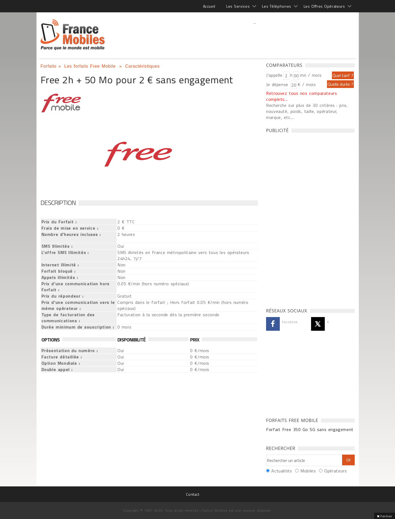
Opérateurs (335, 470)
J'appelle (274, 75)
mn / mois (310, 75)
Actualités (281, 470)
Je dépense (278, 84)
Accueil (209, 6)
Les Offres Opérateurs (324, 6)
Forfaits (49, 66)
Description (58, 202)
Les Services (238, 6)
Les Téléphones (276, 6)
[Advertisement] (255, 34)
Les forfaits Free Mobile (90, 66)
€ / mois (307, 84)
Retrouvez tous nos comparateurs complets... (301, 96)
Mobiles (308, 470)
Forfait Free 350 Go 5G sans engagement (310, 429)
